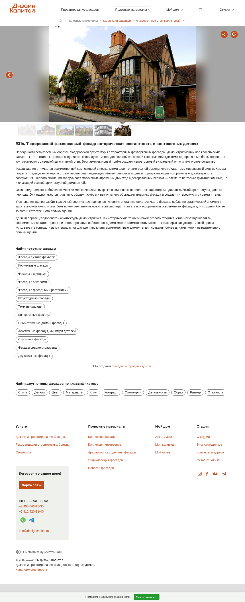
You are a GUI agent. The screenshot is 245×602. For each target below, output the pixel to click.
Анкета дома (164, 437)
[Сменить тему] (39, 552)
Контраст (111, 392)
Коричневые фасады (33, 265)
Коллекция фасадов (102, 437)
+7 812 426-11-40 (31, 511)
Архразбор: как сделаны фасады (112, 452)
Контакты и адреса (210, 452)
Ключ (93, 392)
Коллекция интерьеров (104, 444)
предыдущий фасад (9, 74)
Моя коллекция (166, 444)
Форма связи (31, 485)
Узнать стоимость (146, 597)
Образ (178, 392)
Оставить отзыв (208, 460)
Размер (195, 392)
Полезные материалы (131, 9)
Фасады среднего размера (37, 347)
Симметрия (133, 392)
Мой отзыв (163, 452)
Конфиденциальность (31, 569)
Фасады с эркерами (32, 282)
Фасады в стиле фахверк (36, 257)
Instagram (200, 474)
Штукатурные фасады (34, 298)
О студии (203, 437)
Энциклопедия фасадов (105, 460)
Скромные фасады (32, 339)
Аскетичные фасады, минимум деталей (47, 331)
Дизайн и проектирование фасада (40, 437)
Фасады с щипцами (32, 273)
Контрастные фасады (34, 315)
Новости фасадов (101, 468)
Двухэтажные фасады (34, 356)
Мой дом (172, 9)
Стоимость (23, 452)
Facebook (207, 474)
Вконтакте (215, 474)
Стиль (22, 392)
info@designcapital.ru (34, 531)
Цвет (55, 392)
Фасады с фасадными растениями (43, 290)
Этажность (215, 392)
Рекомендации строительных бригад (42, 444)
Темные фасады (30, 306)
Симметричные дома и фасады (41, 323)
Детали (39, 392)
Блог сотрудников (209, 444)
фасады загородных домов (131, 366)
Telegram (224, 474)
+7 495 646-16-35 (31, 506)
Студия (225, 9)
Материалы (74, 392)
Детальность (157, 392)
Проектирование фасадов (80, 9)
